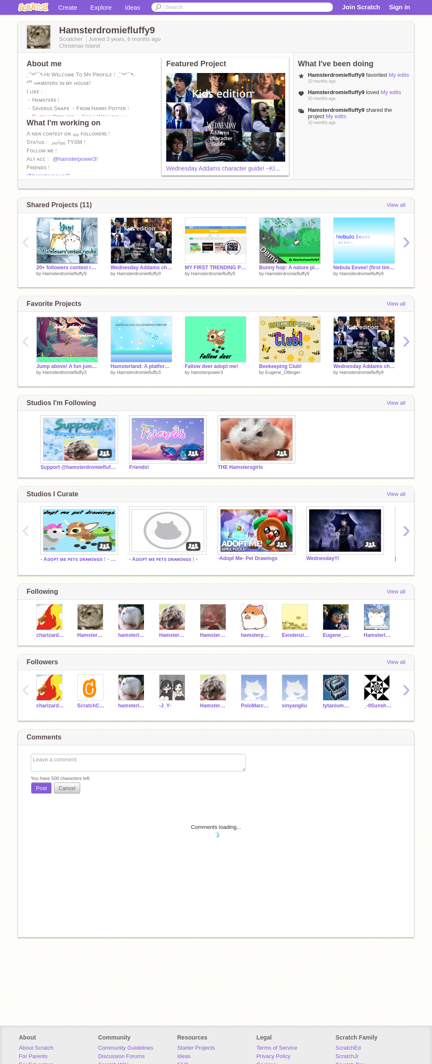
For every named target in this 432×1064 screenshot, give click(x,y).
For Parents (33, 1056)
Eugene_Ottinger (282, 372)
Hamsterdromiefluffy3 (64, 372)
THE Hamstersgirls (240, 467)
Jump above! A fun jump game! (67, 366)
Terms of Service (276, 1048)
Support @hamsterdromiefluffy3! (78, 467)
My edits (399, 75)
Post (41, 788)
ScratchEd (348, 1048)
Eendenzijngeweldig (296, 635)
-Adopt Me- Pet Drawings (248, 558)
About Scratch (36, 1048)
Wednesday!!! (322, 558)
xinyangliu (294, 706)
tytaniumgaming (337, 706)
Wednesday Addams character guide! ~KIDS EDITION (237, 168)
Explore (101, 7)
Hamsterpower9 (214, 635)
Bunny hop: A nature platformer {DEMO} (290, 268)
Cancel (67, 788)
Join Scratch (361, 7)
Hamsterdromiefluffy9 (64, 273)
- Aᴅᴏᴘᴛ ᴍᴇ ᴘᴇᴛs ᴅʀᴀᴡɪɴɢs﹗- (163, 559)
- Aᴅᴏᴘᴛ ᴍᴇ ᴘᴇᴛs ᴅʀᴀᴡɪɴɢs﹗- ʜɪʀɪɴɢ (78, 559)
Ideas (132, 7)
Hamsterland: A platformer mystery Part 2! (141, 366)
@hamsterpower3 (74, 159)
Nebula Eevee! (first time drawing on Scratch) (364, 268)
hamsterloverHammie (132, 635)
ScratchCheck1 (91, 706)
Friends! (139, 467)
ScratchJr (347, 1056)
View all (395, 205)
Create (67, 7)
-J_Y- (165, 706)
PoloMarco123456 (255, 706)
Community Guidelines (125, 1048)
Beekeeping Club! (280, 366)
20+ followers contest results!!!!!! (67, 268)
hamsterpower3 (207, 372)
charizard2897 (50, 635)
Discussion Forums (121, 1056)
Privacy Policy (273, 1056)
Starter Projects (196, 1048)
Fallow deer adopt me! (211, 366)
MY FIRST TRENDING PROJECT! (215, 268)
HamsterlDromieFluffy (378, 635)
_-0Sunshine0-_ (378, 706)
